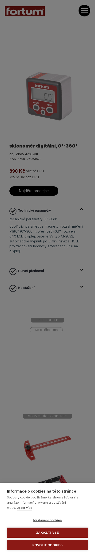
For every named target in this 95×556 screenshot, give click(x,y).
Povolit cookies (47, 545)
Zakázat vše (47, 532)
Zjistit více (24, 507)
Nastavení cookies (47, 520)
